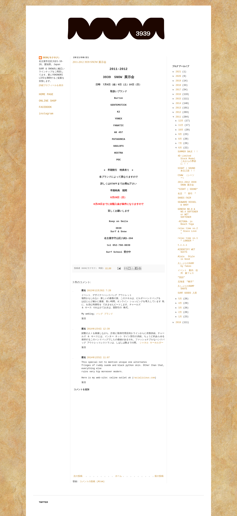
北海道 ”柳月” (186, 281)
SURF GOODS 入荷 (187, 293)
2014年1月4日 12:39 (98, 329)
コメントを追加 (81, 389)
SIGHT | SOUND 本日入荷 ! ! (186, 169)
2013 (179, 108)
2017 (179, 89)
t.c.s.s (182, 245)
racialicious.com (144, 378)
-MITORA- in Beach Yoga (186, 223)
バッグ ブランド (104, 314)
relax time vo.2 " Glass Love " (188, 231)
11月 (181, 125)
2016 (179, 94)
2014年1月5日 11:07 (98, 357)
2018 (179, 85)
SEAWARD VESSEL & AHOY (187, 203)
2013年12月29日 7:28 (99, 290)
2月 (180, 312)
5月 (180, 299)
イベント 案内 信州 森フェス (188, 271)
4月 (180, 303)
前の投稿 (159, 476)
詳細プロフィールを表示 (51, 85)
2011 (179, 117)
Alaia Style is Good (186, 257)
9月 (180, 134)
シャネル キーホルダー (151, 343)
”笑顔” (181, 277)
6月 (180, 148)
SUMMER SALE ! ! (188, 151)
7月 (180, 143)
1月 (180, 316)
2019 (179, 81)
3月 (180, 308)
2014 (179, 103)
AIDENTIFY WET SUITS (186, 250)
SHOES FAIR (184, 198)
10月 (181, 130)
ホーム (118, 476)
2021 (179, 71)
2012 (179, 112)
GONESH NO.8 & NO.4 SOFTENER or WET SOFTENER (188, 213)
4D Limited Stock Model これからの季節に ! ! (187, 160)
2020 (179, 76)
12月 (181, 121)
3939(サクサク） (51, 57)
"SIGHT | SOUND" (188, 189)
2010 (179, 322)
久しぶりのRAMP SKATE (186, 287)
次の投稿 (78, 476)
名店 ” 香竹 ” (187, 193)
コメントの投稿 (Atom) (92, 481)
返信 (83, 318)
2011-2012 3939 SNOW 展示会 (89, 62)
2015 (179, 99)
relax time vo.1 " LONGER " (188, 239)
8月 (180, 139)
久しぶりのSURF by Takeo (186, 264)
